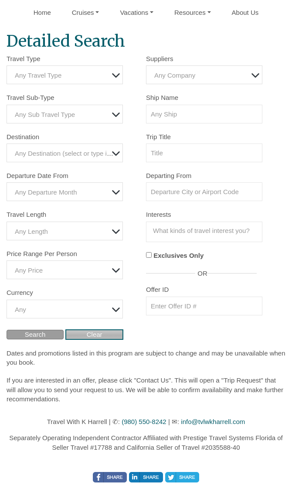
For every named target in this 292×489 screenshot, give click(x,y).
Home (42, 12)
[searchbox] (206, 230)
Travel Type (24, 58)
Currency (20, 292)
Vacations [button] (134, 12)
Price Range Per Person (42, 253)
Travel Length (26, 214)
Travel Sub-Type (30, 97)
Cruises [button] (83, 12)
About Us (245, 12)
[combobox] (65, 74)
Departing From (168, 175)
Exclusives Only (178, 255)
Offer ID (157, 289)
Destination (23, 136)
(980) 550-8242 (144, 421)
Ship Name (162, 97)
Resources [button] (190, 12)
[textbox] (66, 75)
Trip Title (158, 136)
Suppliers (159, 58)
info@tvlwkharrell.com (213, 421)
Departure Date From (37, 175)
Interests (158, 214)
